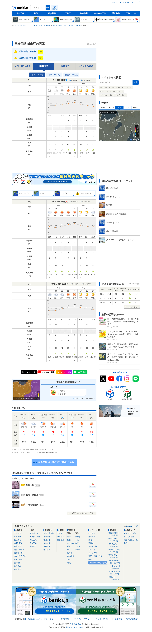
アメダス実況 (35, 537)
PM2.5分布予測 (20, 556)
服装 (69, 540)
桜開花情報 (115, 539)
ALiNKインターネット (45, 619)
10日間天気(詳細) (85, 66)
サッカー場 (92, 546)
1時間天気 (64, 66)
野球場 (91, 543)
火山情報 (46, 543)
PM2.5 (135, 107)
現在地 (54, 9)
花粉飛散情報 (115, 534)
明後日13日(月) (71, 75)
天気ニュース (132, 13)
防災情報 (52, 13)
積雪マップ (18, 553)
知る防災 (46, 550)
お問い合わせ (132, 619)
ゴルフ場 (91, 550)
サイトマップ (128, 2)
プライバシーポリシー (82, 619)
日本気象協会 (30, 619)
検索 (48, 8)
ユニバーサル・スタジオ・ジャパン (111, 91)
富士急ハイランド (114, 87)
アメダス (127, 107)
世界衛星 (60, 540)
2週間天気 (18, 543)
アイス (77, 546)
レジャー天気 (100, 13)
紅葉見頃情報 (115, 562)
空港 (90, 540)
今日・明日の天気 (22, 66)
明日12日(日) (54, 75)
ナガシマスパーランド (107, 95)
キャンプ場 (92, 553)
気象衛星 (60, 537)
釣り (90, 559)
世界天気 (17, 537)
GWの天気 (115, 545)
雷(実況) (33, 546)
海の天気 (91, 537)
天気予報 (20, 13)
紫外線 (69, 553)
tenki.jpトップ (115, 2)
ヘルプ (137, 2)
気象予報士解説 (130, 533)
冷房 (77, 543)
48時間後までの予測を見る (85, 398)
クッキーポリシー (103, 619)
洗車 (69, 559)
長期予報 (17, 546)
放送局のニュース (131, 540)
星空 (69, 546)
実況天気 (33, 540)
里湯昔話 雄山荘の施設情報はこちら (56, 462)
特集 (126, 543)
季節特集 (116, 13)
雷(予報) (17, 563)
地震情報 (46, 537)
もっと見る (132, 307)
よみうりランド (121, 95)
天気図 (68, 13)
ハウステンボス (127, 87)
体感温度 (70, 556)
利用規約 (65, 619)
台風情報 (46, 546)
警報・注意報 (48, 533)
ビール (77, 550)
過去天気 (33, 543)
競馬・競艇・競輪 (95, 556)
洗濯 (69, 537)
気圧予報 (17, 540)
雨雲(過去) (34, 533)
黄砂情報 (17, 569)
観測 (36, 13)
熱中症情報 (115, 556)
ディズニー (103, 87)
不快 (77, 540)
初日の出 (115, 578)
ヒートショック (115, 567)
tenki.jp (20, 8)
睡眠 (69, 563)
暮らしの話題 (129, 537)
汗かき (77, 537)
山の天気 (91, 533)
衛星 (103, 107)
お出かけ (70, 543)
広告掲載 (118, 619)
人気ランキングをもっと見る (82, 513)
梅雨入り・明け (115, 551)
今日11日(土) (37, 75)
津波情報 (46, 540)
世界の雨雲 (18, 559)
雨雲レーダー (19, 550)
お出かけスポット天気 (98, 563)
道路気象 (17, 566)
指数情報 (84, 13)
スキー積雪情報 (115, 573)
